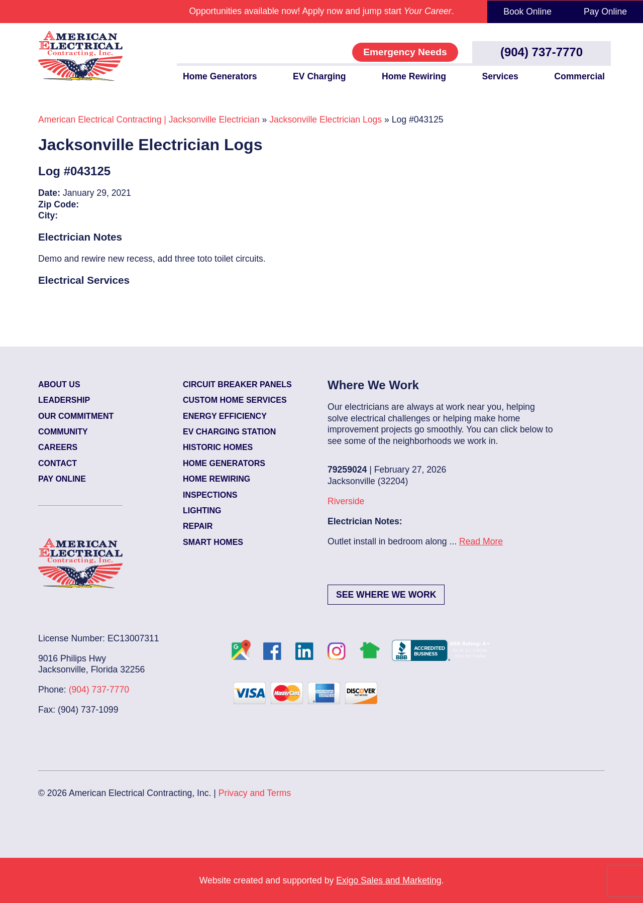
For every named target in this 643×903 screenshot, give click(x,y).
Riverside (346, 501)
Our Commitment (76, 416)
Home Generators (220, 76)
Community (63, 431)
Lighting (202, 510)
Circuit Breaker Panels (237, 384)
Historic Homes (218, 447)
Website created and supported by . (321, 880)
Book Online (527, 12)
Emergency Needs (405, 52)
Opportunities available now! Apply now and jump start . (321, 11)
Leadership (64, 400)
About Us (59, 384)
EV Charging (319, 76)
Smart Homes (213, 542)
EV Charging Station (229, 431)
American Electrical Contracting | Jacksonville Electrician (149, 120)
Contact (57, 463)
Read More (481, 541)
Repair (197, 526)
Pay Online (605, 12)
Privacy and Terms (255, 793)
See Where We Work (386, 595)
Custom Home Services (235, 400)
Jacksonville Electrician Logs (325, 120)
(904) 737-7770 (541, 52)
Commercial (579, 76)
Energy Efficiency (225, 416)
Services (500, 76)
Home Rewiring (414, 76)
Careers (57, 447)
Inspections (210, 495)
